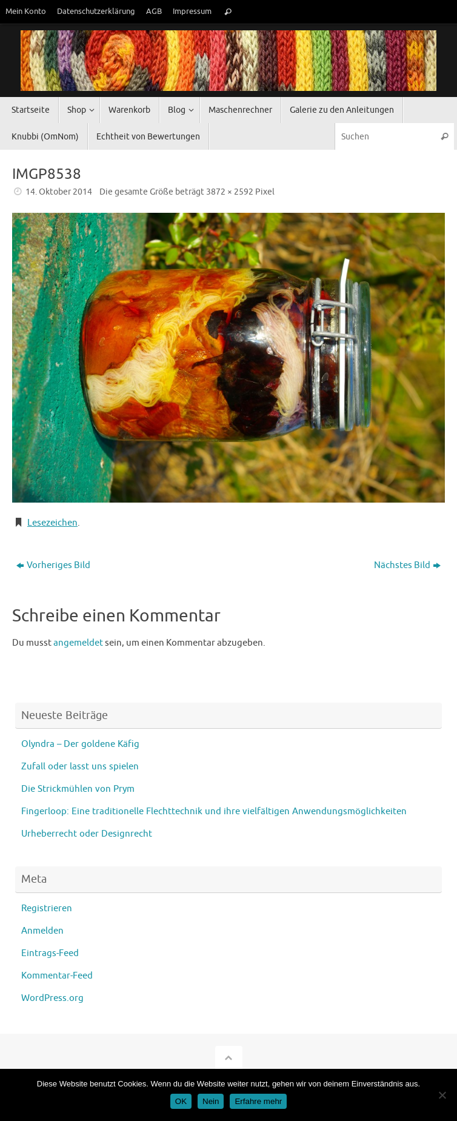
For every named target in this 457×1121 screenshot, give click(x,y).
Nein (210, 1101)
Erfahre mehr (258, 1101)
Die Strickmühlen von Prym (78, 789)
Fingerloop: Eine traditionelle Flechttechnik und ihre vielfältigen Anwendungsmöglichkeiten (214, 811)
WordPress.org (52, 998)
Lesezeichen (52, 523)
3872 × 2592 (229, 192)
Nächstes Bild (407, 565)
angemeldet (78, 643)
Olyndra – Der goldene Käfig (80, 744)
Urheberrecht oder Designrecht (86, 834)
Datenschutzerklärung (96, 11)
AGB (154, 11)
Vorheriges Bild (53, 565)
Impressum (192, 11)
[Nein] (442, 1095)
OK (181, 1101)
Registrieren (46, 908)
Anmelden (42, 931)
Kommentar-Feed (57, 976)
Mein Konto (25, 11)
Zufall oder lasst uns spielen (80, 766)
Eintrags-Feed (50, 953)
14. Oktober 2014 (58, 192)
